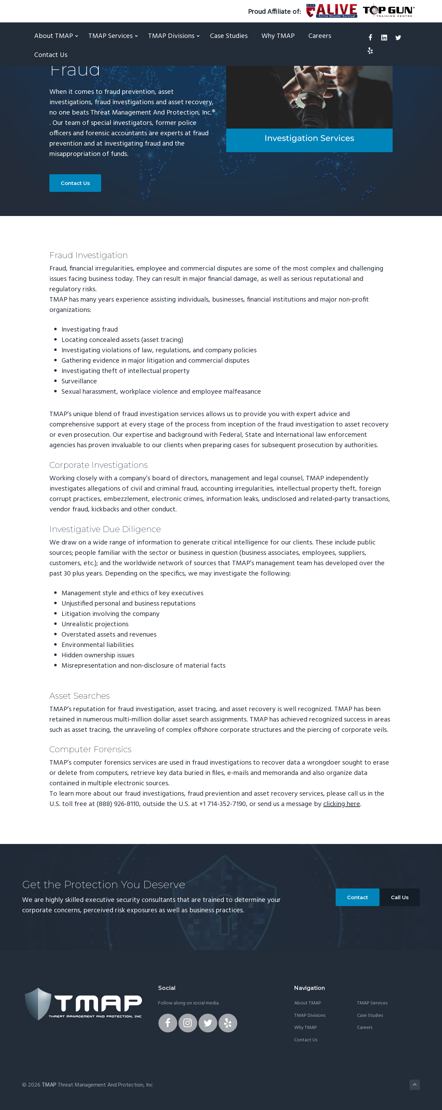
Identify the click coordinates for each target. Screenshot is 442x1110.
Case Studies (370, 1016)
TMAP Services (372, 1003)
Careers (364, 1028)
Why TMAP (305, 1028)
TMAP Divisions (309, 1016)
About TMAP (307, 1003)
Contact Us (75, 183)
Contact (357, 897)
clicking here (341, 804)
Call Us (400, 897)
